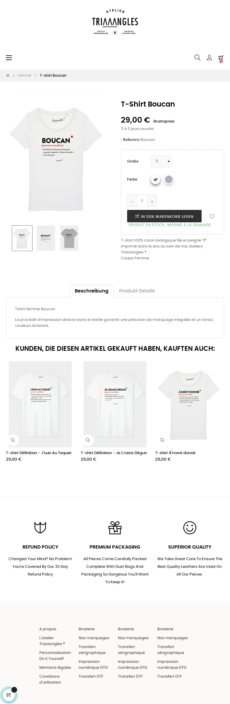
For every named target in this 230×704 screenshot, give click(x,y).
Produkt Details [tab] (137, 291)
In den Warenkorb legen (164, 216)
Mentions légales (55, 668)
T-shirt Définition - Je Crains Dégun (114, 453)
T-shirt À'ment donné (175, 453)
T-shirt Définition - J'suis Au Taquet (39, 453)
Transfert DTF (91, 677)
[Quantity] (142, 201)
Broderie (87, 629)
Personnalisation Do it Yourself (55, 656)
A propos (47, 629)
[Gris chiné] (169, 179)
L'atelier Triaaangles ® (52, 641)
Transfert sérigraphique (92, 650)
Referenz (131, 140)
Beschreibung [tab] (91, 291)
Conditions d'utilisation (50, 679)
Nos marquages (94, 638)
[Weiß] (155, 179)
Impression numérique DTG (93, 665)
